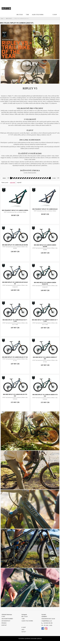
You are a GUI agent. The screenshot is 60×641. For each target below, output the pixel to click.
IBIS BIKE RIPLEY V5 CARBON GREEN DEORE (45, 245)
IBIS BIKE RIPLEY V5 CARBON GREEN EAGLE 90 (45, 283)
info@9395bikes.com (47, 621)
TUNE (27, 14)
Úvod (2, 18)
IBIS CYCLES (20, 14)
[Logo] (6, 8)
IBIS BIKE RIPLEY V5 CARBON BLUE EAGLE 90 (15, 283)
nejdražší (19, 182)
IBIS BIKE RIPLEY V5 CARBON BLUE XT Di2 (15, 357)
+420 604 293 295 (47, 623)
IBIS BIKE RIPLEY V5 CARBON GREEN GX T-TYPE (45, 320)
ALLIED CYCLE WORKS (37, 14)
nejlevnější (12, 182)
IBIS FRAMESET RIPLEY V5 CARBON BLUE (45, 209)
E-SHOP (55, 14)
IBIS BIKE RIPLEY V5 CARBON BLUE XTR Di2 (15, 395)
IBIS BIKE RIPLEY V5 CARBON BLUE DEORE (15, 245)
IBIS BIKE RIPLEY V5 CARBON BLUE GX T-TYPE (15, 320)
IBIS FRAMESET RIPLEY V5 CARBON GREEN (15, 210)
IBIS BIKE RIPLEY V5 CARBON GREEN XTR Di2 (45, 395)
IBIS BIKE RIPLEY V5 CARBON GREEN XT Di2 (45, 358)
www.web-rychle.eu (36, 638)
